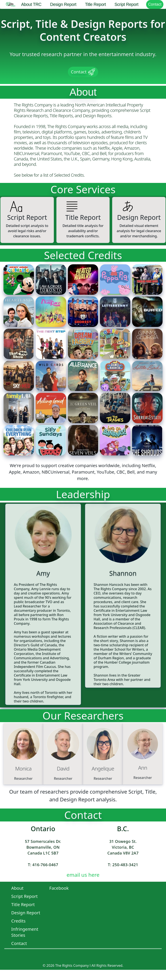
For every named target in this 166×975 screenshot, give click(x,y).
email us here (83, 874)
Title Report (95, 4)
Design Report (63, 4)
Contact (154, 4)
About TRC (31, 4)
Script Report (126, 4)
